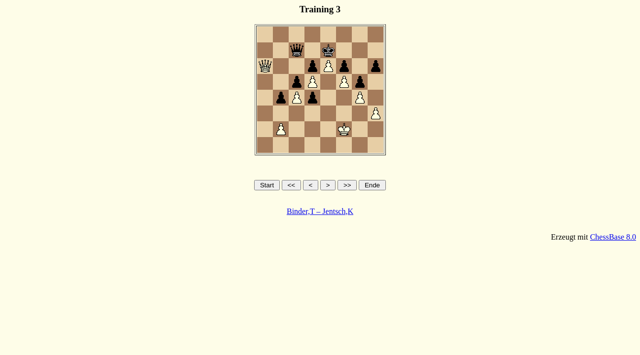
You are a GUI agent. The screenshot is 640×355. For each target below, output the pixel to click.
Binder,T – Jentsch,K (320, 211)
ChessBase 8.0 (613, 237)
